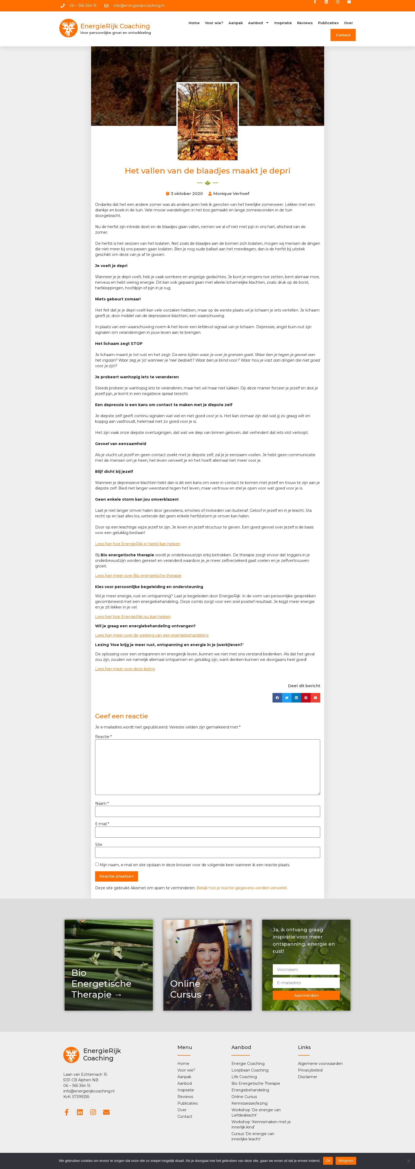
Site (98, 845)
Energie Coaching (248, 1064)
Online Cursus (244, 1097)
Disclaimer (307, 1077)
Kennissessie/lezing (249, 1103)
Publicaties (328, 23)
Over (348, 23)
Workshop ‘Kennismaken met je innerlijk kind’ (261, 1125)
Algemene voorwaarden (320, 1064)
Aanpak (236, 23)
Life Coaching (244, 1077)
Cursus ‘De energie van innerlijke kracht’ (252, 1137)
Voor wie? (214, 23)
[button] (277, 698)
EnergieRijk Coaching (115, 26)
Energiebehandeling (250, 1090)
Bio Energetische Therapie (255, 1084)
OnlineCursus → (191, 990)
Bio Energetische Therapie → (101, 984)
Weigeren (345, 1161)
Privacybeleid (310, 1070)
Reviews (305, 23)
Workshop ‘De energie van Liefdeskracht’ (256, 1113)
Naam (102, 804)
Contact (343, 35)
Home (194, 23)
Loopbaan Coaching (250, 1070)
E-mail (102, 824)
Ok (328, 1161)
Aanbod (258, 23)
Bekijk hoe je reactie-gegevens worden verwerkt (242, 888)
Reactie (103, 737)
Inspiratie (283, 23)
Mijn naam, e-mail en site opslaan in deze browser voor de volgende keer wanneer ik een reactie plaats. (195, 865)
